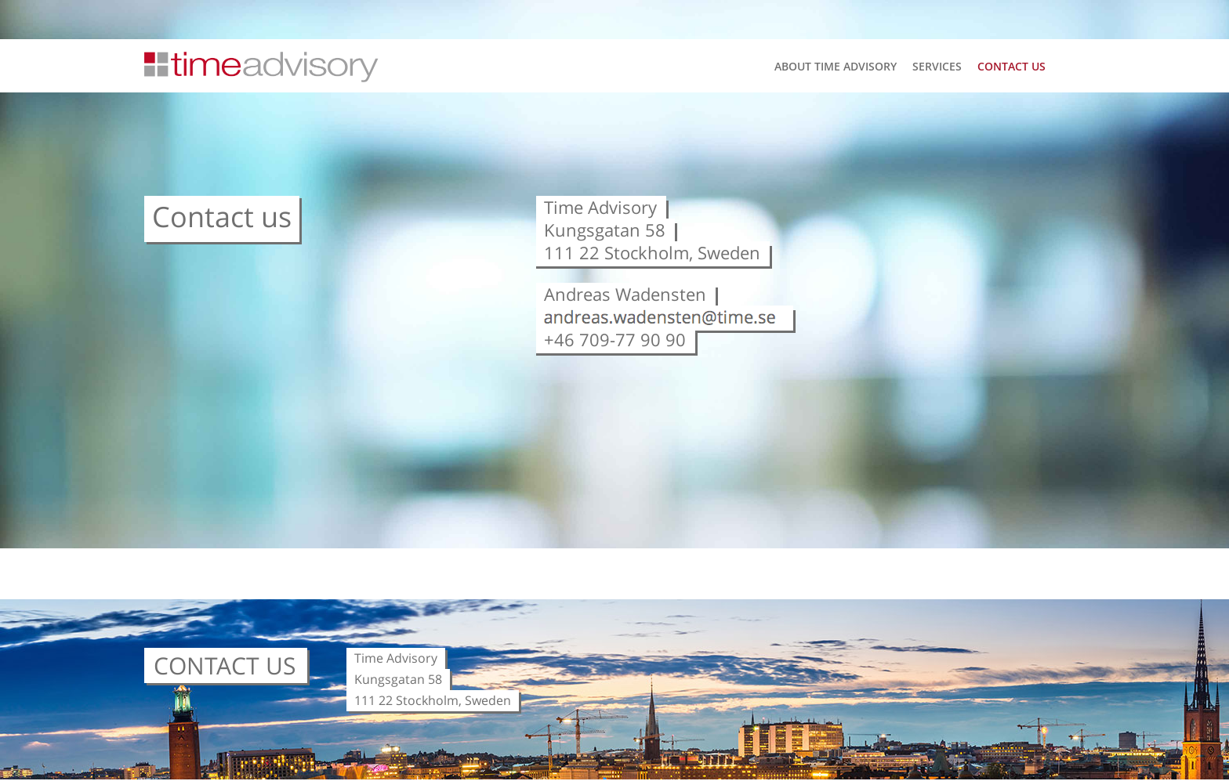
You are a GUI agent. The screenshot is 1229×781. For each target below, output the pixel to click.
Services (937, 66)
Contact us (1011, 66)
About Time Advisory (835, 66)
